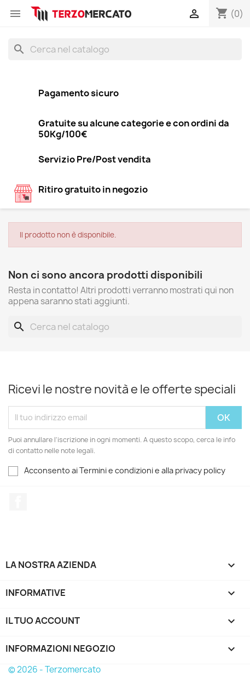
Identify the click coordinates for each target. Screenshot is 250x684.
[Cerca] (125, 49)
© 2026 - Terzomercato (54, 669)
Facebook (18, 502)
